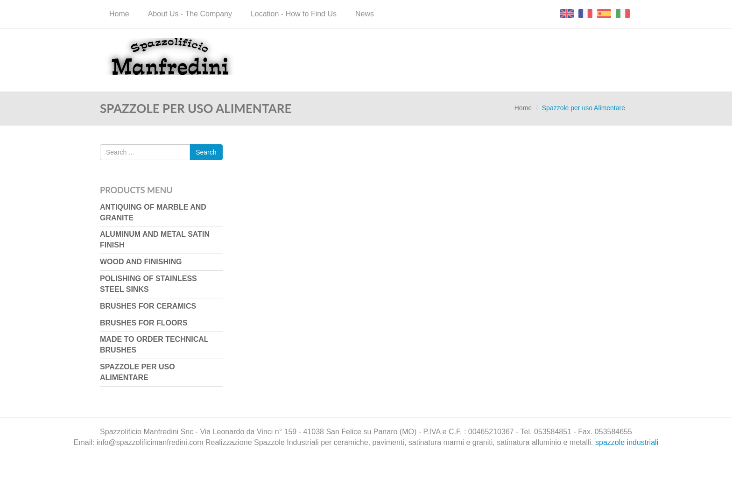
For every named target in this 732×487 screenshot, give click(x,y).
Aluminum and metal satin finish (155, 239)
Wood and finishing (141, 262)
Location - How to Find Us (294, 14)
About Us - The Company (190, 14)
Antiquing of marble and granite (153, 212)
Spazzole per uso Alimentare (137, 372)
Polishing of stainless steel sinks (148, 284)
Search (206, 152)
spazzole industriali (626, 442)
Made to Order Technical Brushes (154, 344)
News (364, 14)
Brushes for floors (144, 323)
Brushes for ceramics (148, 306)
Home (119, 14)
